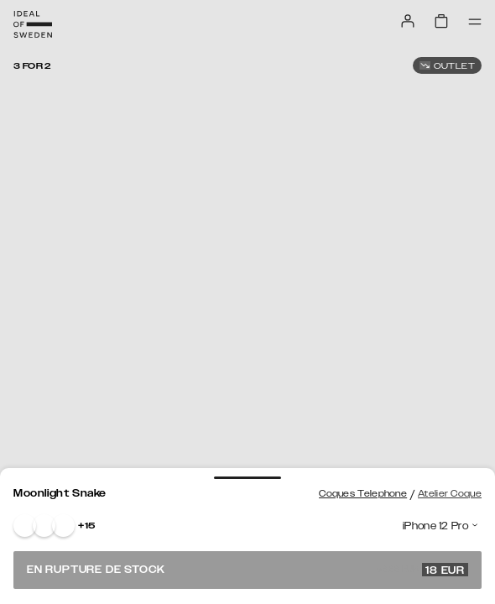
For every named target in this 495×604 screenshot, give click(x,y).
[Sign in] (408, 21)
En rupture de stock (247, 569)
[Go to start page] (32, 24)
